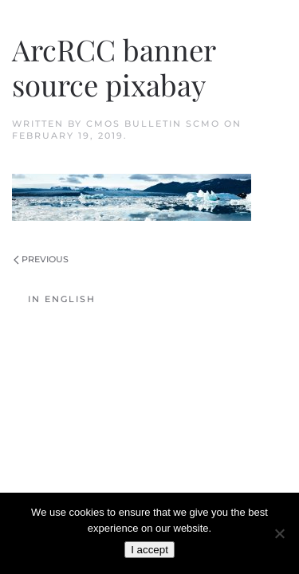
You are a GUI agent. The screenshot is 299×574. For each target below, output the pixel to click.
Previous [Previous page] (41, 259)
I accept (149, 550)
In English (62, 299)
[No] (279, 533)
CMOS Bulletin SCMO (153, 123)
